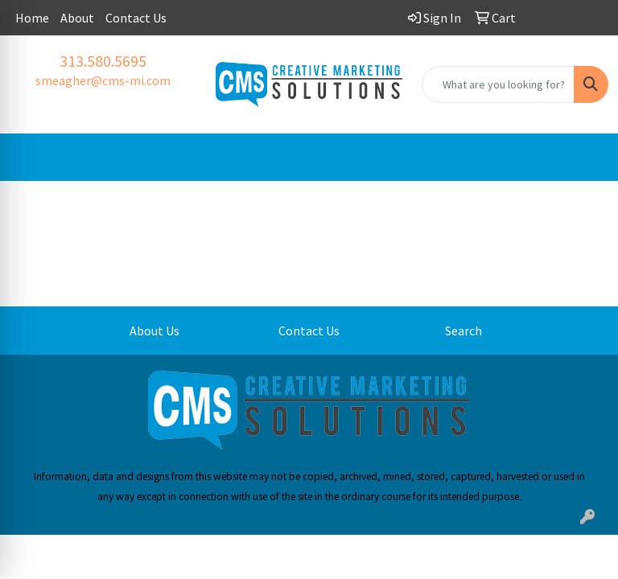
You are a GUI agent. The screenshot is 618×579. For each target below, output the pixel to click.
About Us (154, 330)
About (77, 18)
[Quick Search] (498, 84)
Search (463, 330)
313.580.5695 (103, 61)
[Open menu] (586, 158)
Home (32, 18)
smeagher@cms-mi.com (103, 80)
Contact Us (136, 18)
